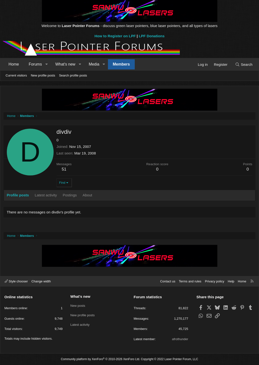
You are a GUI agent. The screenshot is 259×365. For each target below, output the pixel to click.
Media (94, 64)
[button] (46, 64)
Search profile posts (73, 75)
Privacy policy (214, 281)
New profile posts (43, 75)
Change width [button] (41, 281)
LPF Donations (151, 36)
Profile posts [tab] (19, 196)
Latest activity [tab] (47, 196)
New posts (77, 305)
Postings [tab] (71, 196)
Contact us (167, 281)
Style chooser (16, 281)
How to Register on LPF (115, 36)
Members (121, 64)
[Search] (243, 64)
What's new (65, 64)
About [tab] (88, 196)
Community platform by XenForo (100, 359)
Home (14, 64)
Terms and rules (190, 281)
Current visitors (16, 75)
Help (231, 281)
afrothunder (180, 339)
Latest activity (80, 322)
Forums (35, 64)
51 (65, 170)
